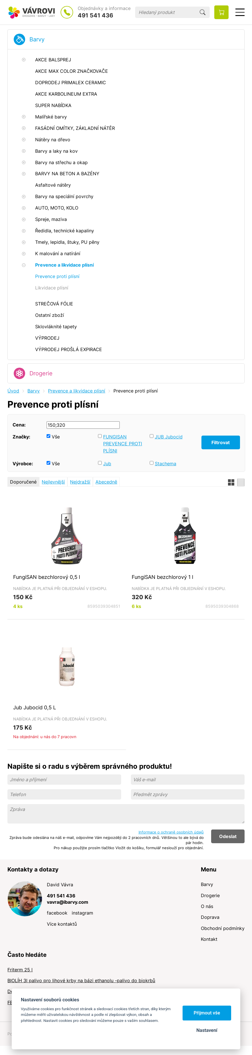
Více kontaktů (62, 924)
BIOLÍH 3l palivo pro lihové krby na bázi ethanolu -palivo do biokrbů (81, 980)
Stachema (165, 463)
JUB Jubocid (169, 437)
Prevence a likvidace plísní (76, 391)
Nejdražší (80, 482)
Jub (107, 463)
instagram (82, 913)
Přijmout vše (207, 1013)
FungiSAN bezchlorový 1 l (162, 577)
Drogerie (41, 373)
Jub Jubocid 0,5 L (34, 707)
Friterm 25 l (20, 970)
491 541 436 (95, 15)
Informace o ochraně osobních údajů (171, 832)
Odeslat (228, 836)
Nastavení (206, 1030)
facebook (57, 913)
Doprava (210, 917)
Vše (56, 437)
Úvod (13, 391)
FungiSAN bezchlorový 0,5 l (46, 577)
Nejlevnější (53, 482)
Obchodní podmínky (223, 928)
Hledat (202, 12)
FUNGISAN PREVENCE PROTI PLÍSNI (122, 444)
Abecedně (106, 482)
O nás (207, 906)
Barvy (37, 39)
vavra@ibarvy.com (67, 902)
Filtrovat (220, 442)
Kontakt (209, 939)
